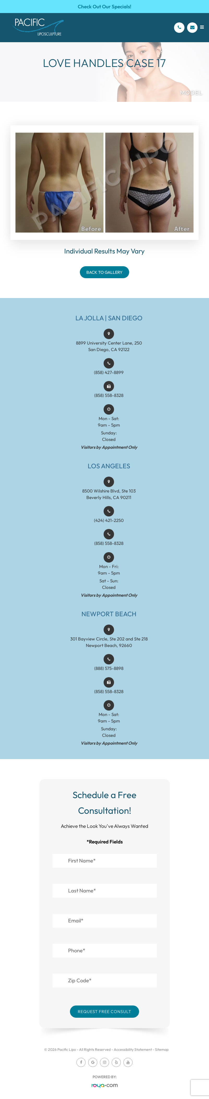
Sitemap (162, 1049)
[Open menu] (202, 27)
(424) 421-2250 (109, 526)
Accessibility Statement (133, 1049)
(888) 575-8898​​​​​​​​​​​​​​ (108, 674)
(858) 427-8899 (109, 378)
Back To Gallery (104, 272)
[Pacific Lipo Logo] (37, 27)
